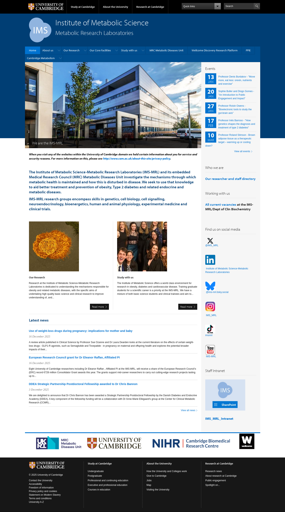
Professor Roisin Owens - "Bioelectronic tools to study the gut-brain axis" (235, 109)
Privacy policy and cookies (43, 491)
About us (47, 50)
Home (32, 50)
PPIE (248, 50)
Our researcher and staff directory (230, 179)
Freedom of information (41, 487)
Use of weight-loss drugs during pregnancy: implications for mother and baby (81, 330)
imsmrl (208, 335)
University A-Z (36, 502)
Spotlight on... (212, 485)
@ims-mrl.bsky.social (217, 292)
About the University (115, 7)
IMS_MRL (211, 315)
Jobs (148, 480)
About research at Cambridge (221, 475)
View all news (188, 410)
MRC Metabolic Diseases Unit (166, 50)
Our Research (72, 50)
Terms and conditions (40, 498)
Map (148, 485)
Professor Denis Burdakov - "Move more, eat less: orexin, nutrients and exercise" (236, 80)
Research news (213, 471)
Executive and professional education (108, 485)
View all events (242, 151)
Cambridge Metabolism (41, 58)
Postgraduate (95, 475)
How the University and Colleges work (166, 471)
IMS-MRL (211, 356)
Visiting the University (157, 489)
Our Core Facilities (100, 50)
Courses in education (99, 489)
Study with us (129, 50)
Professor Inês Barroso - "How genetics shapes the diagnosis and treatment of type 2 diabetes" (236, 124)
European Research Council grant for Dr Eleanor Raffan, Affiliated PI (74, 357)
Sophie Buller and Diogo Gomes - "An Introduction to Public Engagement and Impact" (236, 95)
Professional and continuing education (108, 480)
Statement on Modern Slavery (45, 494)
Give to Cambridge (156, 475)
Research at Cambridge (150, 7)
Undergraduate (96, 471)
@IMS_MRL (211, 245)
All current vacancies (220, 204)
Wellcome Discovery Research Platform (215, 50)
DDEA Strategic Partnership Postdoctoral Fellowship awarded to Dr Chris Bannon (83, 384)
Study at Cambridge (83, 7)
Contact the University (40, 480)
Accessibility (35, 484)
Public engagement (215, 480)
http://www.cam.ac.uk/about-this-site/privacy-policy (136, 158)
